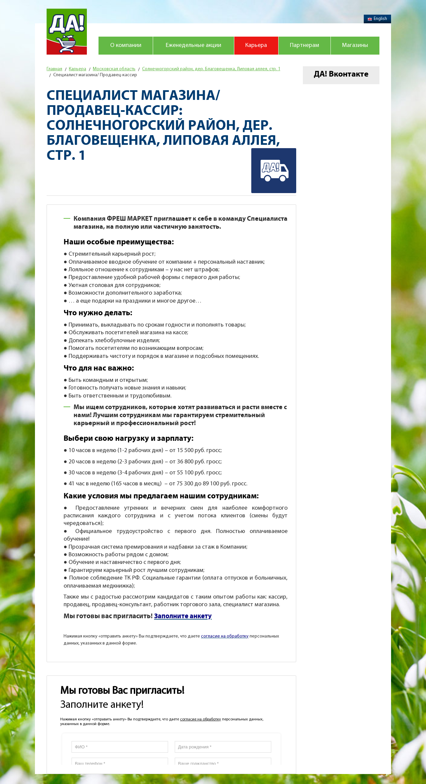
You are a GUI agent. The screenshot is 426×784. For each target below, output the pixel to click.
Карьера (256, 45)
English (377, 19)
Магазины (355, 45)
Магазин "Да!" (67, 32)
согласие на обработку (200, 719)
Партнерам (304, 45)
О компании (125, 45)
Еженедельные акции (193, 45)
